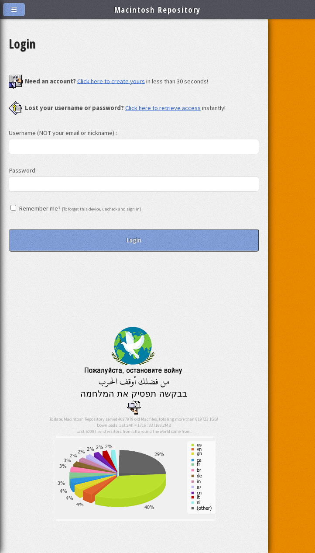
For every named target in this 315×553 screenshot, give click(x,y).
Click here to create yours (111, 81)
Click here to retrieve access (163, 108)
